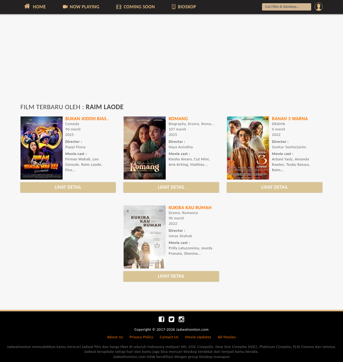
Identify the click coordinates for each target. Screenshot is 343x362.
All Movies (227, 337)
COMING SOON (135, 7)
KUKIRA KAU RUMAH (190, 208)
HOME (34, 6)
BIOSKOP (183, 7)
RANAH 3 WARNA (290, 119)
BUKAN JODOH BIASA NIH (91, 119)
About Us (115, 337)
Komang (178, 119)
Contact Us (169, 337)
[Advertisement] (172, 61)
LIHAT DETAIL (68, 187)
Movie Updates (198, 337)
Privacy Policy (141, 337)
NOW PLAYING (81, 7)
